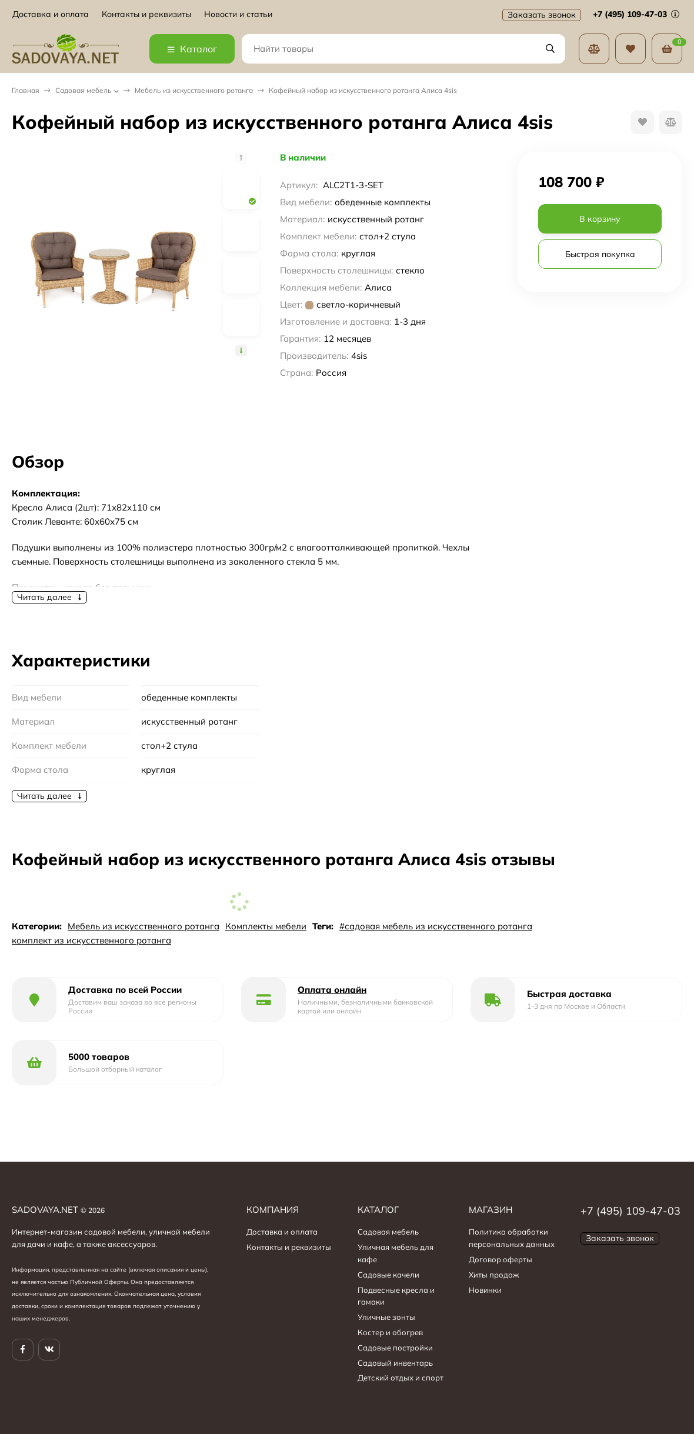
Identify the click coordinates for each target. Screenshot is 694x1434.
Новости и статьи (238, 14)
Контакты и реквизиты (146, 14)
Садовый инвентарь (395, 1363)
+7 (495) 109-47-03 (636, 14)
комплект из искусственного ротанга (91, 940)
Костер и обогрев (390, 1332)
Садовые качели (388, 1274)
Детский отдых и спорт (400, 1377)
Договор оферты (500, 1259)
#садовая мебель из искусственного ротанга (435, 926)
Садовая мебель (83, 90)
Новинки (485, 1290)
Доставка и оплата (50, 14)
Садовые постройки (395, 1347)
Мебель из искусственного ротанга (194, 90)
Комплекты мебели (265, 926)
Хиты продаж (494, 1274)
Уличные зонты (386, 1317)
